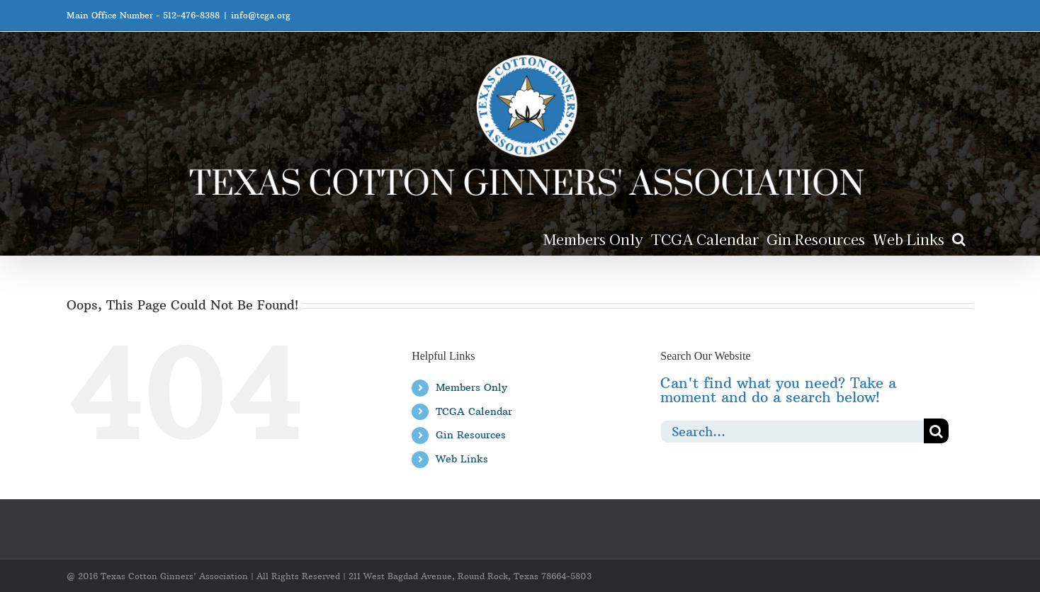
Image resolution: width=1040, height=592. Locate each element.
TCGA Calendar (474, 411)
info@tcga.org (260, 15)
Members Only (471, 387)
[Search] (936, 431)
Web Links (462, 458)
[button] (959, 238)
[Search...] (792, 431)
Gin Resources (471, 434)
